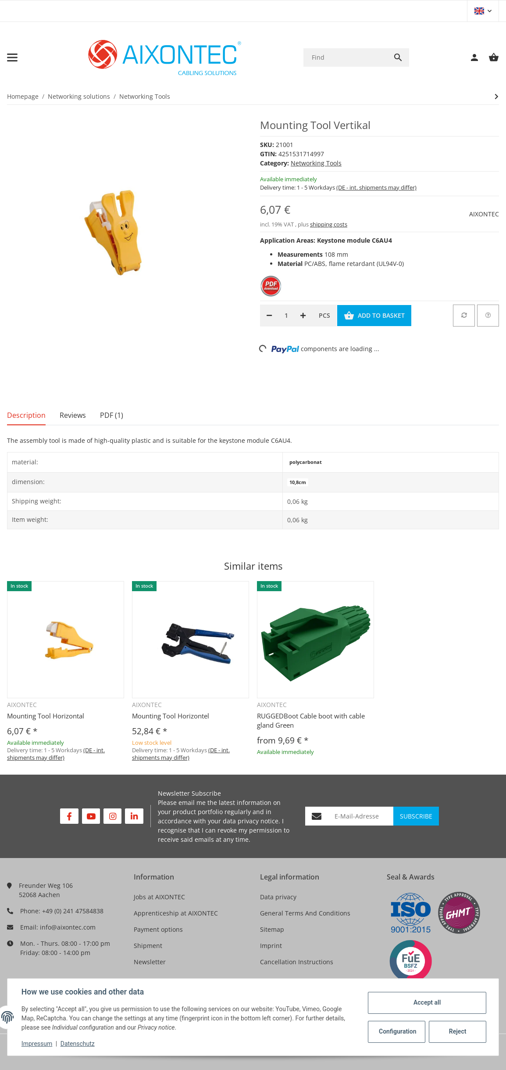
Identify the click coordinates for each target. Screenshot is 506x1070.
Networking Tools (316, 163)
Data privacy (278, 897)
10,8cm (297, 482)
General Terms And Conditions (305, 913)
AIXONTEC (484, 214)
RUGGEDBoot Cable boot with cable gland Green (311, 720)
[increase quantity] (303, 316)
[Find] (345, 57)
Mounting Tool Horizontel (170, 715)
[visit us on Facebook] (69, 816)
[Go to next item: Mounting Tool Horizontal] (496, 96)
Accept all (427, 1002)
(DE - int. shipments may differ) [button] (376, 187)
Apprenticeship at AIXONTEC (176, 913)
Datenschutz (78, 1043)
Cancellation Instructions (296, 962)
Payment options (158, 929)
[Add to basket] (374, 316)
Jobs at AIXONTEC (159, 897)
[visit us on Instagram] (112, 816)
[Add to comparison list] (464, 316)
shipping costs (328, 224)
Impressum (36, 1043)
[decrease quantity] (269, 316)
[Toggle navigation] (12, 57)
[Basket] (489, 57)
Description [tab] (26, 415)
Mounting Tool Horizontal (45, 715)
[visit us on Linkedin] (134, 816)
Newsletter (150, 962)
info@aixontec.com (68, 927)
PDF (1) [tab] (111, 415)
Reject (458, 1031)
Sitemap (272, 929)
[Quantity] (286, 316)
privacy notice (258, 821)
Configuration (397, 1031)
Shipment (148, 945)
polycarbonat (305, 462)
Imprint (271, 945)
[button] (483, 11)
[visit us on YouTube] (91, 816)
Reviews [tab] (73, 415)
